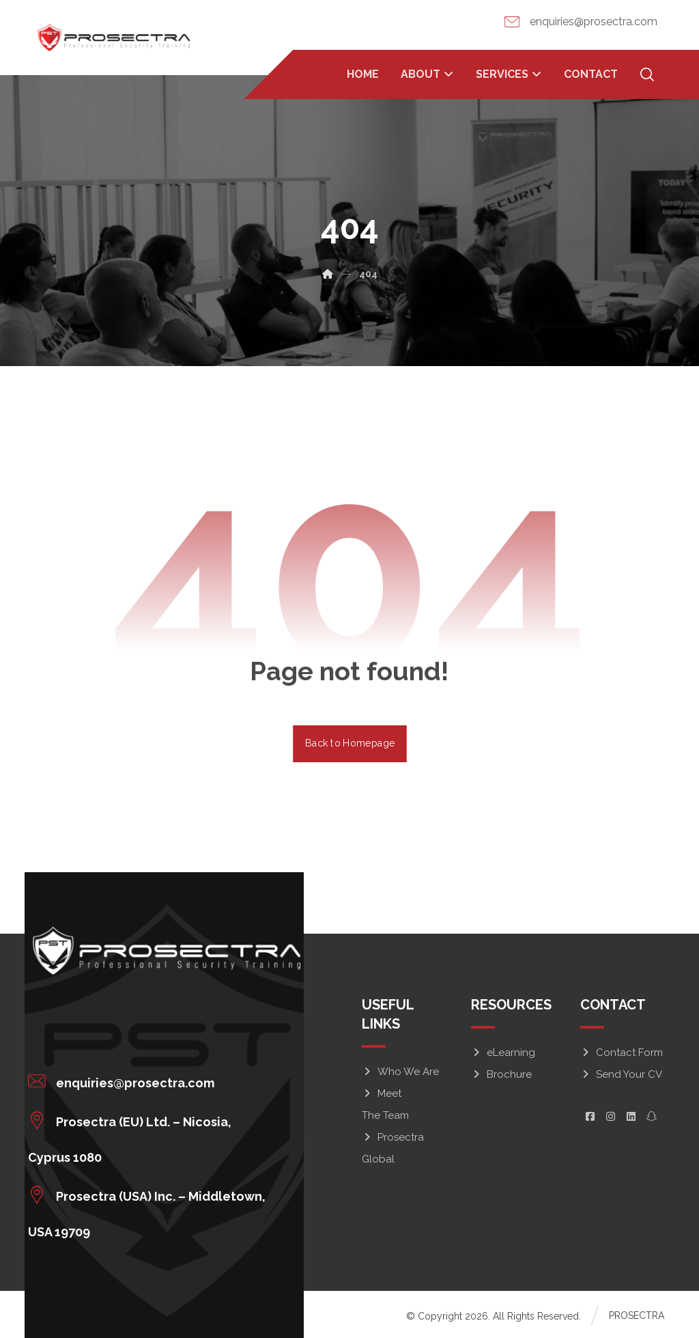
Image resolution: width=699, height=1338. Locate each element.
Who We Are (400, 1071)
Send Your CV (621, 1074)
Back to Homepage (350, 743)
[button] (158, 1081)
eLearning (503, 1052)
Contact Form (621, 1052)
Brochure (501, 1074)
